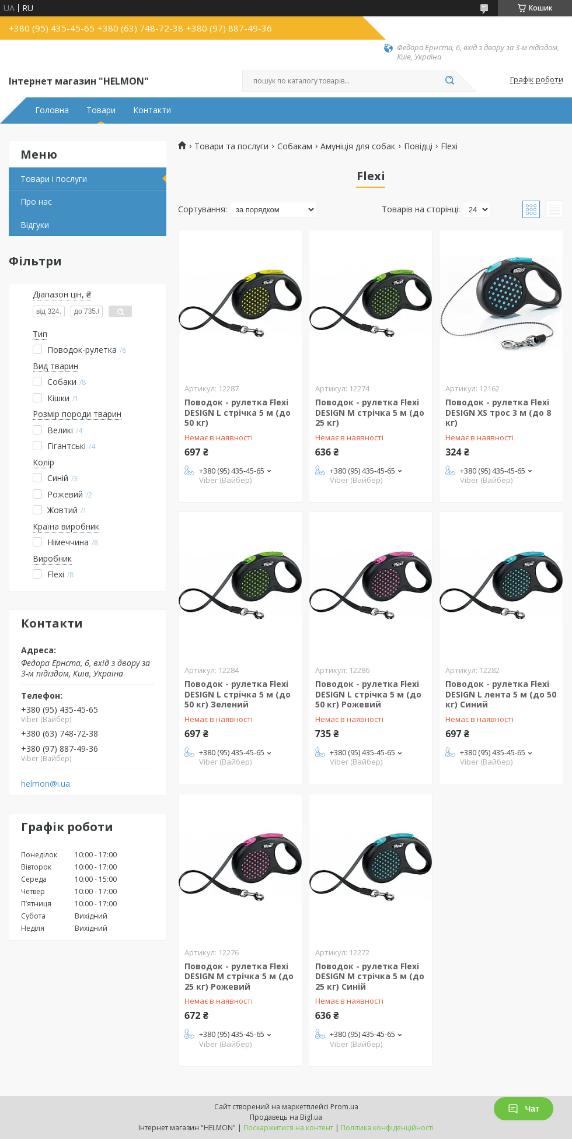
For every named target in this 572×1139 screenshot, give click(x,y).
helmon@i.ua (45, 784)
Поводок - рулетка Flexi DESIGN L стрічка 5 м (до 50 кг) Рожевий (368, 694)
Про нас (36, 201)
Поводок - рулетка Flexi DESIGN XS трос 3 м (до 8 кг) (498, 412)
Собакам (294, 146)
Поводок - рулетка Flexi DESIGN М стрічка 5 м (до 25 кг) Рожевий (239, 976)
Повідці (418, 146)
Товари (101, 110)
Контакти (152, 110)
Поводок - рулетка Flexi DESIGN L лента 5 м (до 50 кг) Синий (500, 694)
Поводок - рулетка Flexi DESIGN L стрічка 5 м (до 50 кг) (237, 412)
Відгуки (34, 224)
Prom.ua (344, 1107)
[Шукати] (449, 81)
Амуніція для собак (357, 146)
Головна (52, 110)
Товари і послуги (53, 178)
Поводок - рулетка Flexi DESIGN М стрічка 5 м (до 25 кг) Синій (369, 976)
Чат (523, 1108)
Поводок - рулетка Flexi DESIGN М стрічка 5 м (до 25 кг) (369, 412)
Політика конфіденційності (387, 1128)
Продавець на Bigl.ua (286, 1117)
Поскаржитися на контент (288, 1128)
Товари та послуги (231, 146)
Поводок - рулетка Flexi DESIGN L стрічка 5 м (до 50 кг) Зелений (237, 694)
